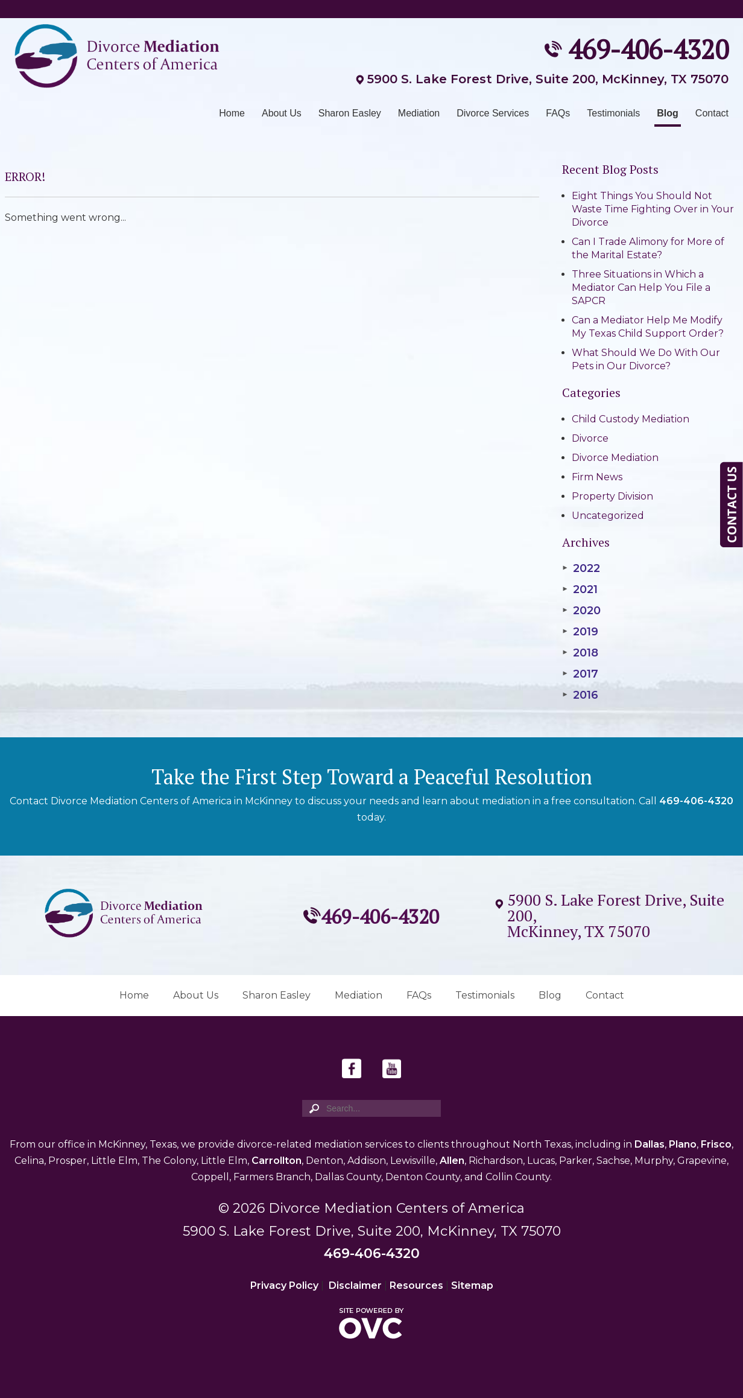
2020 (581, 611)
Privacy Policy (284, 1285)
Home (232, 113)
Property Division (612, 496)
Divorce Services (493, 113)
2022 (581, 568)
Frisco (716, 1144)
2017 (580, 674)
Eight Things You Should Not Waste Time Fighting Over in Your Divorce (653, 209)
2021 (580, 589)
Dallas (649, 1144)
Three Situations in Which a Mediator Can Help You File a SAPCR (641, 287)
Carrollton (276, 1160)
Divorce (590, 438)
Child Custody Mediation (630, 419)
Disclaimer (355, 1285)
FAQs (558, 113)
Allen (452, 1160)
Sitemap (472, 1285)
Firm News (597, 477)
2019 (580, 632)
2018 (580, 653)
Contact (712, 113)
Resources (416, 1285)
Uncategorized (608, 515)
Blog (667, 113)
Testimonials (613, 113)
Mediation (419, 113)
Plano (683, 1144)
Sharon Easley (349, 113)
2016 (580, 695)
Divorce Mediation (615, 457)
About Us (282, 113)
